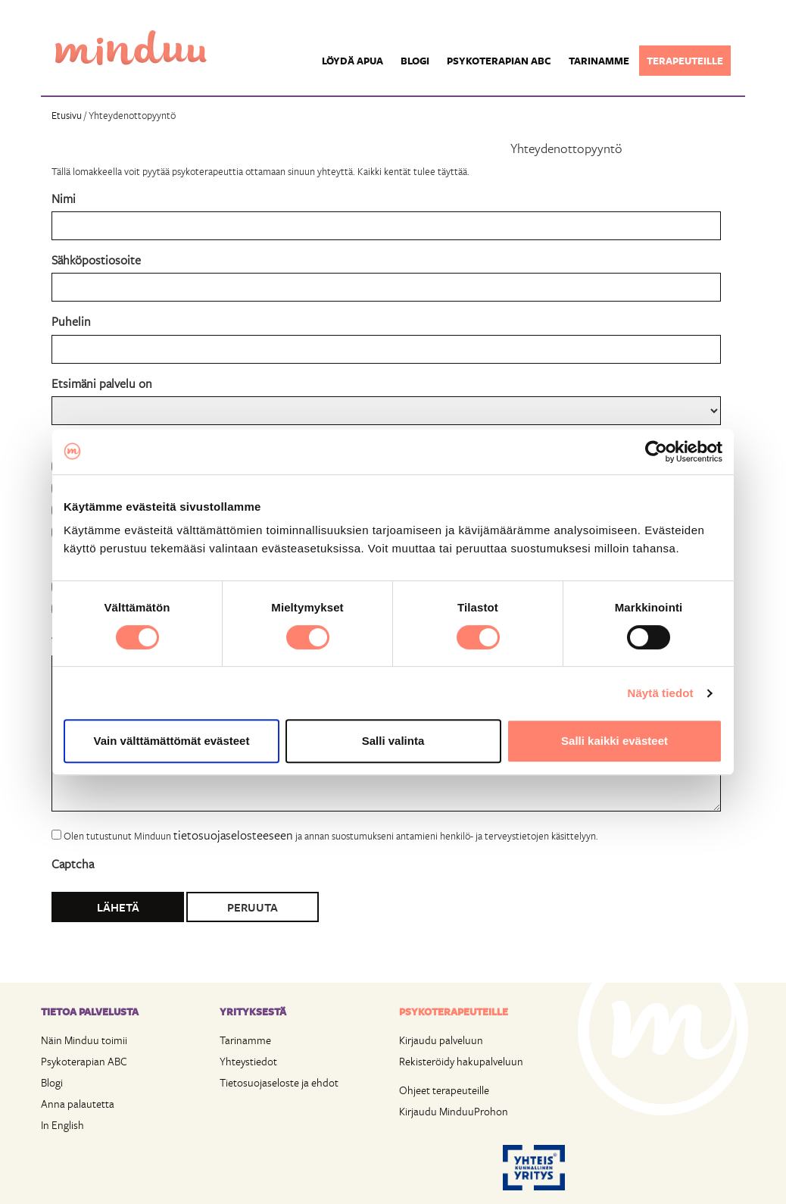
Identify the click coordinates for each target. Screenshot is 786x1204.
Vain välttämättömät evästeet (172, 740)
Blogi (415, 60)
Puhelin (71, 321)
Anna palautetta (77, 1103)
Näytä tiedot (661, 692)
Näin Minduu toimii (84, 1040)
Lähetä (118, 907)
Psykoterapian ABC (499, 60)
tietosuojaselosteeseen (233, 835)
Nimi (63, 198)
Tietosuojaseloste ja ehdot (279, 1082)
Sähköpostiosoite (96, 259)
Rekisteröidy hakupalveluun (461, 1061)
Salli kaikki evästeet (614, 740)
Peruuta (252, 907)
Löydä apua (352, 60)
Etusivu (66, 115)
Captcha (72, 863)
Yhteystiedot (248, 1061)
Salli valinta (393, 740)
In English (62, 1125)
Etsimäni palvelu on (101, 383)
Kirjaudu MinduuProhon (453, 1111)
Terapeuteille (685, 60)
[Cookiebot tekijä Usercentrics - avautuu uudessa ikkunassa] (656, 451)
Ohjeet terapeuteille (444, 1090)
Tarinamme (599, 60)
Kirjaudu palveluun (441, 1040)
